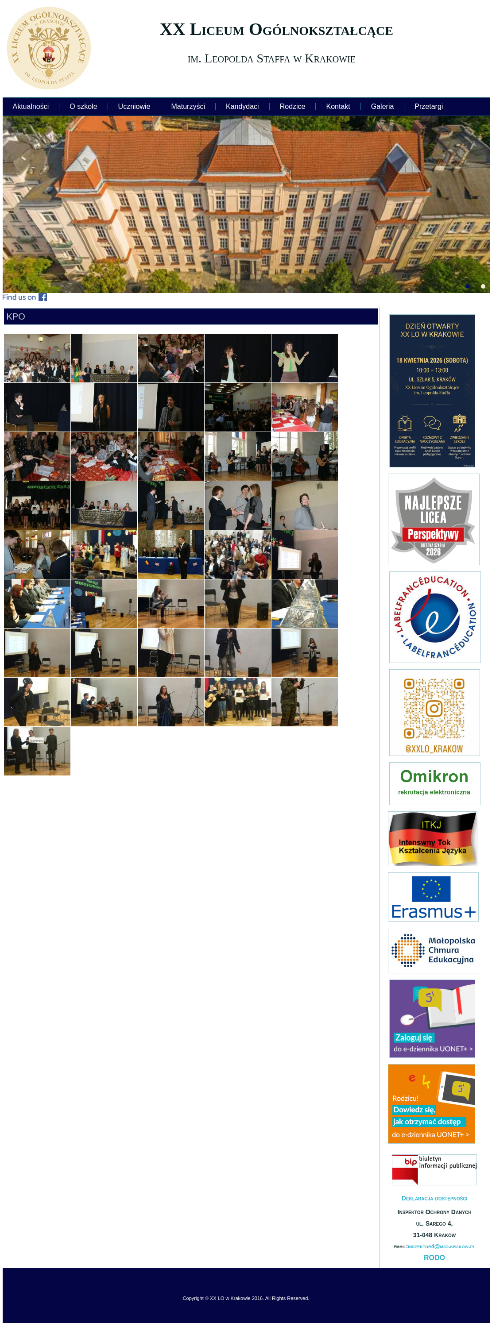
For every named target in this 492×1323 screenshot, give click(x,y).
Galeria (382, 106)
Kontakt (338, 106)
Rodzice (293, 106)
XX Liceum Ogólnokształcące (276, 29)
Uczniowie (134, 106)
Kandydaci (242, 106)
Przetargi (429, 106)
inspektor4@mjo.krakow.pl (441, 1246)
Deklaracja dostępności (434, 1198)
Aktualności (31, 106)
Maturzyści (188, 106)
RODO (434, 1257)
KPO (16, 316)
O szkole (83, 106)
